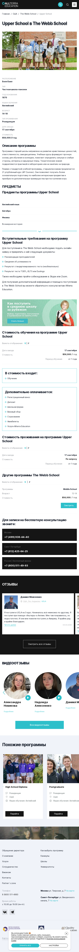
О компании (7, 856)
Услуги (5, 861)
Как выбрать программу (52, 850)
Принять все (25, 945)
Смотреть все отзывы (39, 644)
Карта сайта (7, 938)
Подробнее (8, 712)
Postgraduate (56, 787)
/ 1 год (69, 497)
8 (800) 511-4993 (10, 894)
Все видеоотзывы (39, 725)
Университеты (47, 867)
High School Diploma (16, 787)
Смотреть (69, 505)
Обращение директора (13, 850)
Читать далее (10, 625)
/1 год (70, 354)
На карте (70, 891)
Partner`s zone (9, 883)
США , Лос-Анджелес (32, 601)
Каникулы (45, 856)
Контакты (6, 878)
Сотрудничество (10, 867)
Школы (44, 861)
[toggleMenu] (74, 4)
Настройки (54, 945)
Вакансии (6, 872)
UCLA (44, 601)
